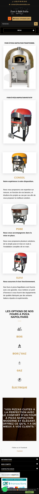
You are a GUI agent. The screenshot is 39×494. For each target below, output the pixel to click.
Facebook (20, 451)
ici (3, 492)
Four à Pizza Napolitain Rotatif (19, 98)
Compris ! (29, 492)
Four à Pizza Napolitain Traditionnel (19, 43)
